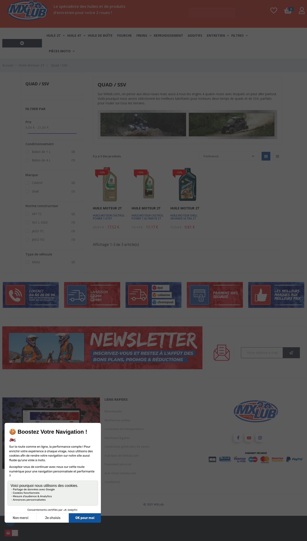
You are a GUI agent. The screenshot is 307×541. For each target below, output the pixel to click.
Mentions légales (117, 438)
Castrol (54, 183)
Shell (54, 191)
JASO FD (54, 240)
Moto (54, 262)
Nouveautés (113, 411)
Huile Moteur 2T (107, 208)
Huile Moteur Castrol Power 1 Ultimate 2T (147, 217)
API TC (54, 214)
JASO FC (54, 231)
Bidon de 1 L (54, 152)
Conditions (112, 482)
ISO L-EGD (54, 222)
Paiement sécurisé (118, 464)
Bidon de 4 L (54, 160)
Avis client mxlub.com (120, 473)
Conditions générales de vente (127, 446)
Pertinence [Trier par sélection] (229, 156)
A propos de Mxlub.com (121, 455)
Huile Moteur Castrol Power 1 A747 (109, 217)
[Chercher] (217, 10)
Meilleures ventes (117, 420)
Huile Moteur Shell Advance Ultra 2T (184, 217)
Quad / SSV (37, 83)
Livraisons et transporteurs (124, 429)
